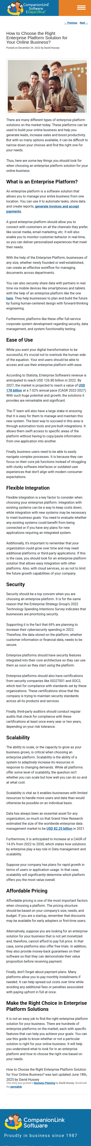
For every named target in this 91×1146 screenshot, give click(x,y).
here (9, 298)
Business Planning (44, 1083)
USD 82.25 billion (59, 829)
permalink (16, 1086)
